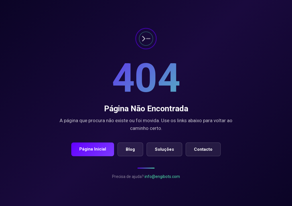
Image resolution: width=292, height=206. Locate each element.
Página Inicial (92, 149)
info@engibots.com (162, 176)
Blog (130, 149)
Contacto (203, 149)
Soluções (164, 149)
